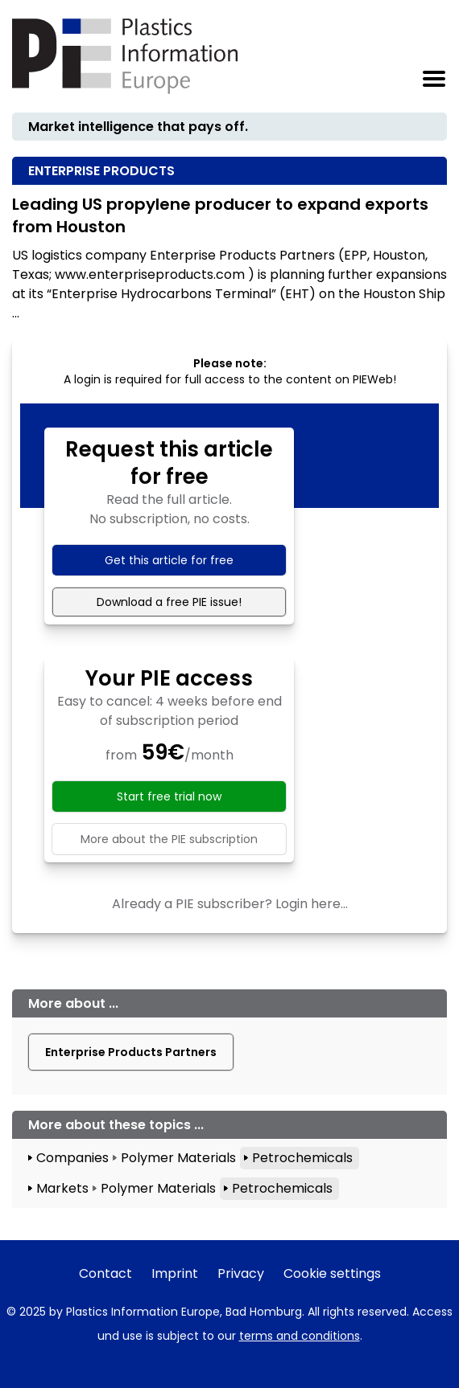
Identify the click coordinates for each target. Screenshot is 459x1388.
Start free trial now (169, 796)
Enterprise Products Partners (131, 1052)
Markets (62, 1188)
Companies (72, 1157)
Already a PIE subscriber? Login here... (230, 904)
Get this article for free (169, 560)
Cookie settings (332, 1273)
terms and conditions (299, 1336)
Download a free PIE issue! (169, 602)
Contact (105, 1273)
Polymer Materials (178, 1157)
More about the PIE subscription (169, 839)
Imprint (174, 1273)
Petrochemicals (302, 1157)
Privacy (240, 1273)
